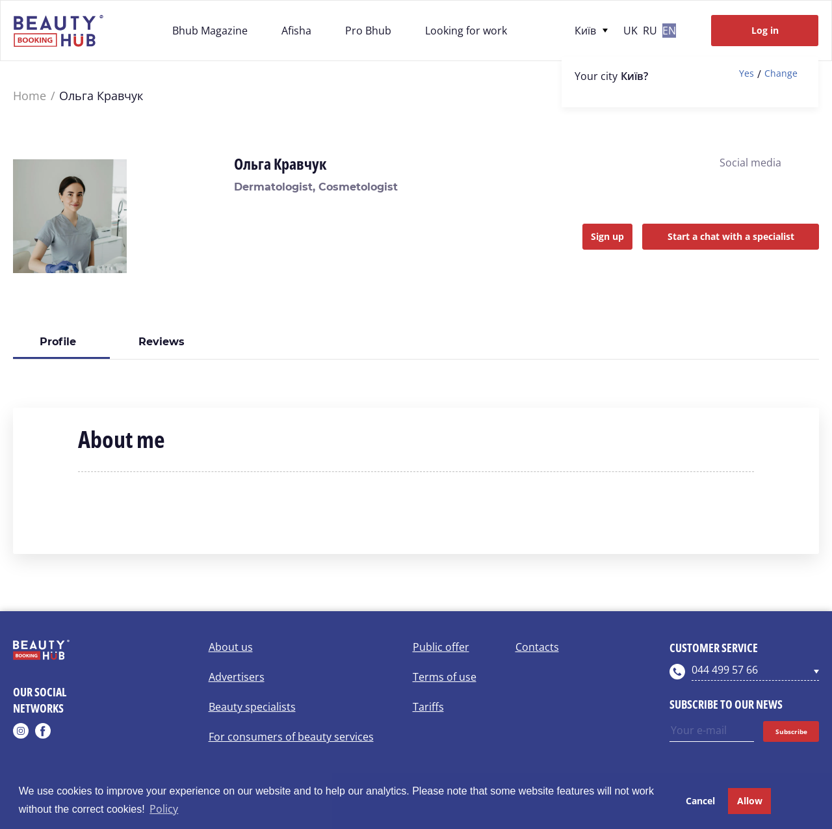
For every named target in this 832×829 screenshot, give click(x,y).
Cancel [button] (700, 801)
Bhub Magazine (210, 30)
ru (650, 30)
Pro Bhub (368, 30)
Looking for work (466, 30)
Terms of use (444, 677)
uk (630, 30)
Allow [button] (749, 801)
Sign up (607, 236)
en (669, 30)
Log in (765, 30)
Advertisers (237, 677)
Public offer (441, 647)
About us (231, 647)
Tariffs (428, 707)
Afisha (296, 30)
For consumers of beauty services (291, 737)
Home (29, 96)
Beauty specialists (252, 707)
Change (781, 73)
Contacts (537, 647)
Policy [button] (164, 809)
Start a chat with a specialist (731, 236)
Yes (746, 73)
